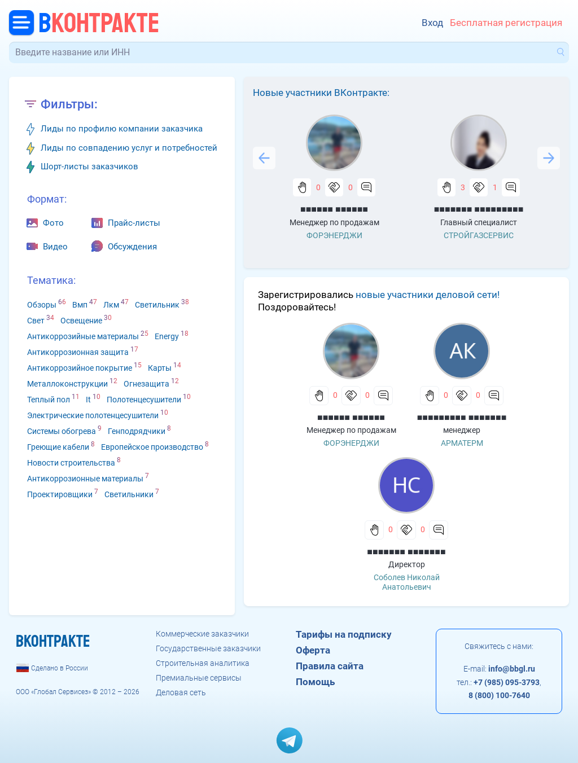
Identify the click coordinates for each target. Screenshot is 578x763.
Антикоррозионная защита (78, 352)
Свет (36, 320)
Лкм (111, 304)
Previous (264, 158)
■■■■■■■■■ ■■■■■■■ (462, 417)
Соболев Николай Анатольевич (407, 582)
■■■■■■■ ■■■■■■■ (406, 551)
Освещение (81, 320)
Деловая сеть (181, 692)
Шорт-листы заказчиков (89, 166)
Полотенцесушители (144, 399)
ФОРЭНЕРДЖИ (334, 235)
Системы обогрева (61, 431)
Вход (432, 22)
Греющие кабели (58, 446)
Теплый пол (48, 399)
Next (548, 158)
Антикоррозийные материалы (83, 336)
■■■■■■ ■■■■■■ (334, 209)
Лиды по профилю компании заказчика (122, 129)
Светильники (129, 494)
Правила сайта (330, 666)
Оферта (313, 650)
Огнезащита (146, 383)
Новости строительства (71, 462)
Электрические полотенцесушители (93, 415)
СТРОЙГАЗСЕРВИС (479, 235)
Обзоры (41, 304)
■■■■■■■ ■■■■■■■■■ (479, 209)
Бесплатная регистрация (506, 22)
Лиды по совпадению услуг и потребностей (129, 148)
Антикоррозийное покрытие (79, 367)
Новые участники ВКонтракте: (321, 92)
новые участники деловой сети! (428, 294)
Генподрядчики (136, 431)
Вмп (79, 304)
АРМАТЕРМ (462, 443)
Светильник (157, 304)
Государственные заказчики (208, 648)
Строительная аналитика (202, 663)
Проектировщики (60, 494)
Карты (160, 367)
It (88, 399)
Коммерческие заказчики (202, 633)
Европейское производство (152, 446)
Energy (167, 336)
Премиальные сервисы (199, 677)
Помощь (315, 681)
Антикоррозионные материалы (85, 478)
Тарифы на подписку (344, 634)
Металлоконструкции (67, 383)
